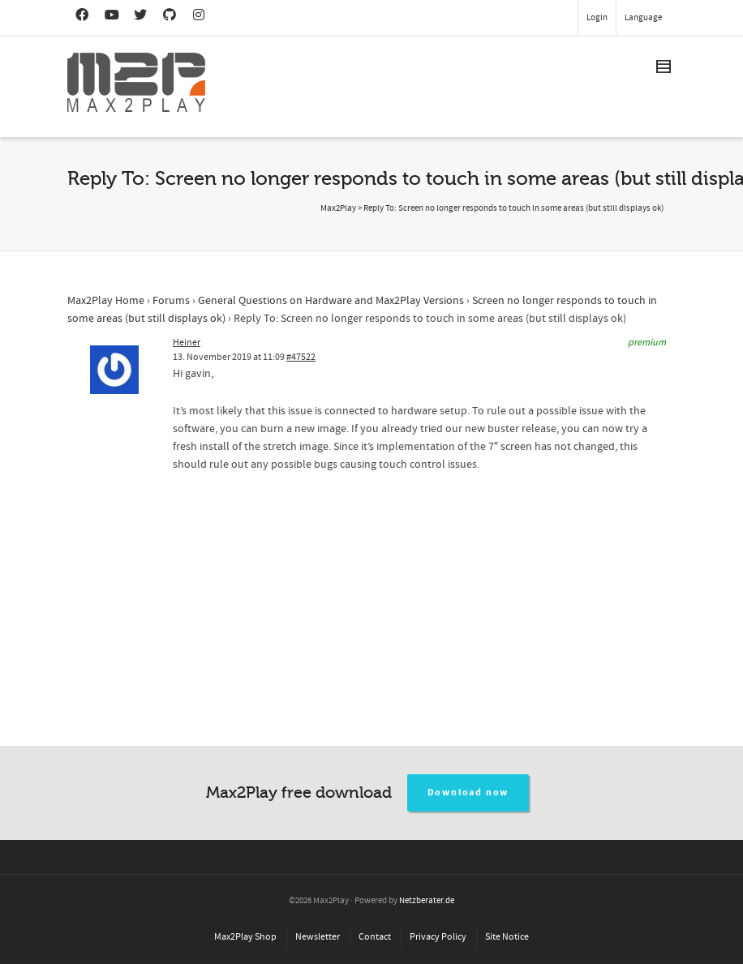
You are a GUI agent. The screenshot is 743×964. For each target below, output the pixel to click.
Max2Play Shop (245, 937)
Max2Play (338, 208)
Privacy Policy (438, 937)
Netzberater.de (426, 900)
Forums (171, 300)
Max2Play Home (105, 300)
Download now (468, 792)
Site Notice (507, 937)
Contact (375, 937)
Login (597, 18)
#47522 (301, 357)
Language (643, 18)
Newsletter (317, 937)
